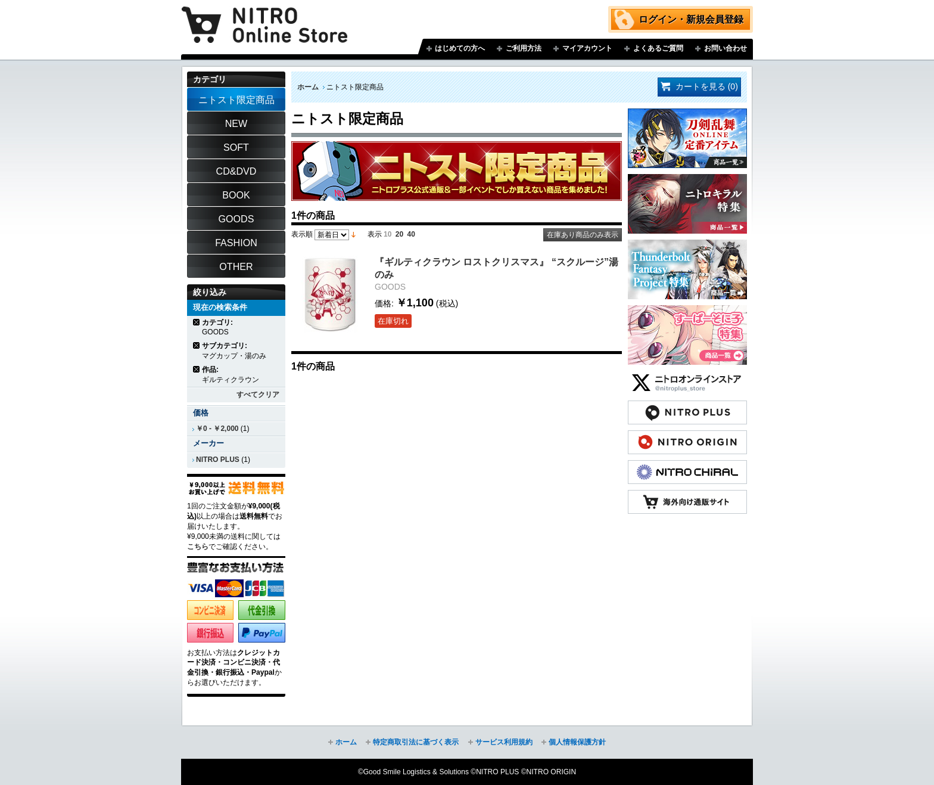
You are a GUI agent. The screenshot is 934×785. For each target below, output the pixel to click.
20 (399, 234)
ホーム (308, 87)
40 (411, 234)
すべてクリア (257, 394)
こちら (197, 546)
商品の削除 (197, 322)
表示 (375, 234)
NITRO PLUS (217, 459)
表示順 (302, 234)
